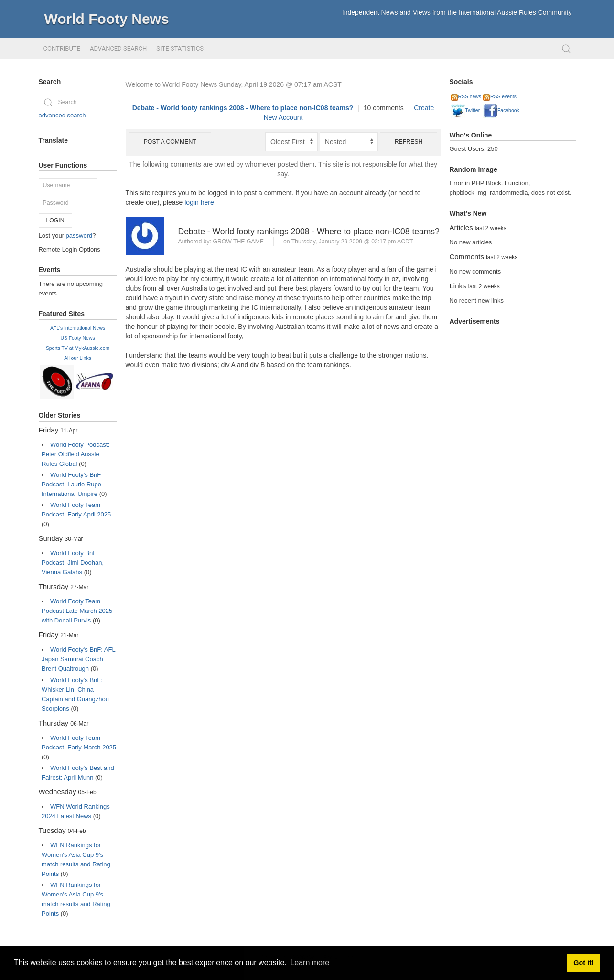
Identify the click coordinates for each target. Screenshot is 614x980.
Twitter (465, 110)
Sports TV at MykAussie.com (77, 348)
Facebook (501, 110)
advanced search (62, 115)
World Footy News (106, 19)
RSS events (500, 96)
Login (55, 220)
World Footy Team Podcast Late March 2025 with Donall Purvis (77, 611)
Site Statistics (180, 48)
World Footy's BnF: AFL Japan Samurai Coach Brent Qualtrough (78, 659)
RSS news (466, 96)
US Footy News (77, 338)
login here (199, 202)
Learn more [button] (309, 963)
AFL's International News (77, 328)
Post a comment (170, 141)
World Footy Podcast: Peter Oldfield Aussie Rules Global (75, 454)
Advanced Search (118, 48)
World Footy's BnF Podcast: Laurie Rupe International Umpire (71, 484)
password (79, 235)
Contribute (61, 48)
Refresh (409, 141)
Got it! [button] (583, 963)
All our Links (77, 358)
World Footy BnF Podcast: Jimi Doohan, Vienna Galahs (73, 562)
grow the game (238, 241)
